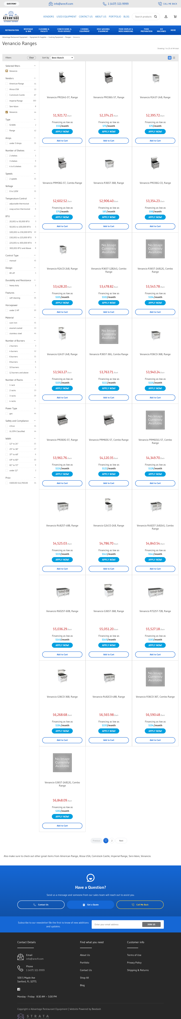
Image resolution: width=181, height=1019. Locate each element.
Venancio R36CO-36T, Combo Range (155, 696)
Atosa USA (14, 89)
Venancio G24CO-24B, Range (108, 525)
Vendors (48, 16)
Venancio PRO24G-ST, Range (62, 97)
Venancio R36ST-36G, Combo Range (108, 354)
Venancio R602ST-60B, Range (62, 611)
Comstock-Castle (17, 95)
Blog (126, 16)
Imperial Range (16, 100)
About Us (100, 16)
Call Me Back (167, 4)
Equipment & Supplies (38, 37)
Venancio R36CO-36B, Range (155, 354)
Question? (11, 4)
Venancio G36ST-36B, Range (109, 611)
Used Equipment (66, 16)
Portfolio (115, 16)
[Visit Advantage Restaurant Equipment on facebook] (18, 989)
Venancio (13, 112)
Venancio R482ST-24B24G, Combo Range (155, 527)
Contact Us (86, 16)
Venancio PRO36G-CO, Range (155, 182)
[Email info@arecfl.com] (61, 4)
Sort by (45, 57)
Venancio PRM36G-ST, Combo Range (62, 182)
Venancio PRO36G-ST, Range (108, 97)
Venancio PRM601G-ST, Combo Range (155, 441)
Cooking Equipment (56, 37)
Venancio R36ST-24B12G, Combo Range (155, 270)
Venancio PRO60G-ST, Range (62, 439)
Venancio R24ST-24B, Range (155, 97)
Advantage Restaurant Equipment (15, 37)
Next (121, 840)
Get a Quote (91, 904)
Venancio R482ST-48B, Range (62, 525)
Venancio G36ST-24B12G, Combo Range (62, 784)
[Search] (146, 16)
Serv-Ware (13, 106)
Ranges (68, 37)
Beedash (96, 1009)
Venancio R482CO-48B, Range (109, 696)
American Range (16, 83)
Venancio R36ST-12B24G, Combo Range (108, 270)
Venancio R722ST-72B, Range (155, 611)
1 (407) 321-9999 (35, 970)
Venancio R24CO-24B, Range (62, 268)
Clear (31, 57)
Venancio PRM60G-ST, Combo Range (109, 439)
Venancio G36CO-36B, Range (62, 696)
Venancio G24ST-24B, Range (62, 354)
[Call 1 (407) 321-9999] (116, 4)
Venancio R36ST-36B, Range (109, 182)
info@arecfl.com (35, 958)
